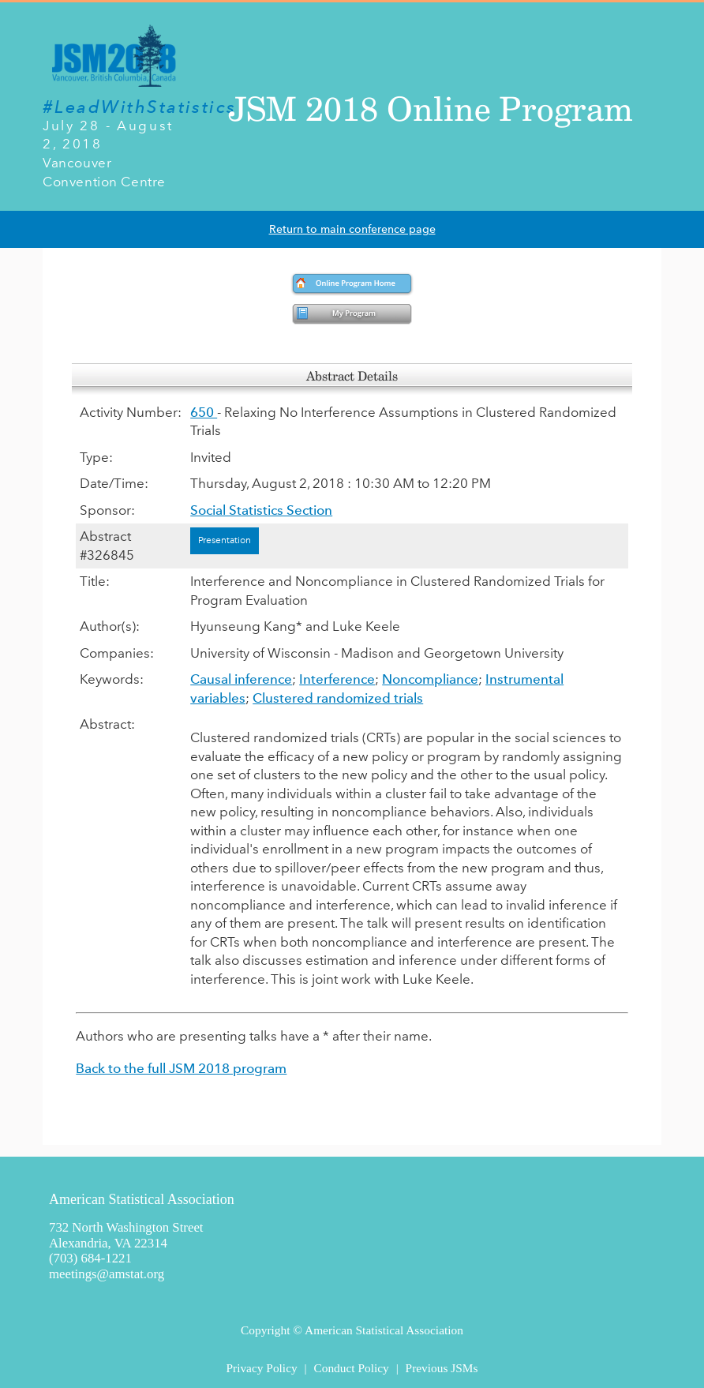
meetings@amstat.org (106, 1273)
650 (203, 412)
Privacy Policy (261, 1368)
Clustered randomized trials (338, 698)
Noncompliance (430, 679)
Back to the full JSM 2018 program (181, 1068)
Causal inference (241, 679)
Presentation (224, 540)
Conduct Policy (350, 1368)
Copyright (265, 1330)
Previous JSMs (442, 1368)
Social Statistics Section (261, 510)
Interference (337, 679)
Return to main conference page (352, 229)
